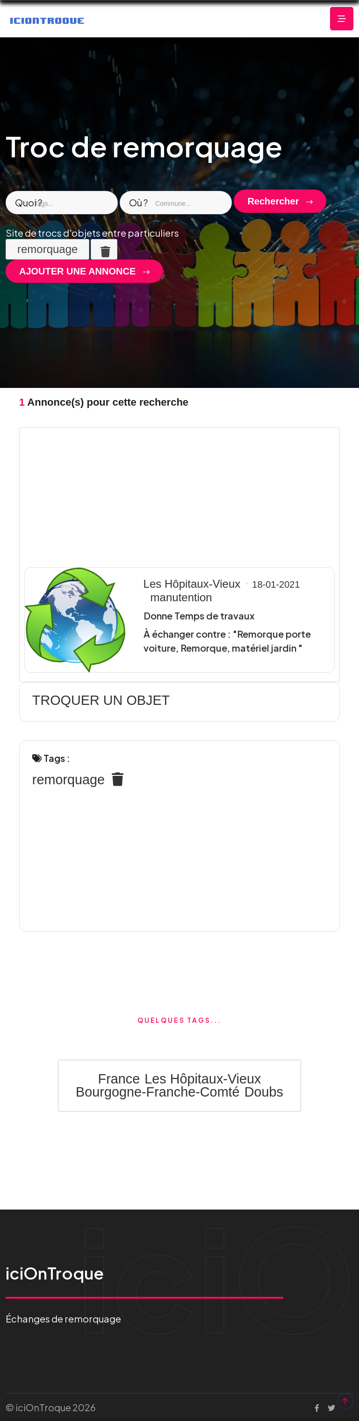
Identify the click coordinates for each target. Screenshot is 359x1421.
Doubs (263, 1091)
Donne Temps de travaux (199, 615)
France (119, 1078)
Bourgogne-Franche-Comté (158, 1091)
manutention (181, 597)
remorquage (68, 779)
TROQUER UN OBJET (101, 700)
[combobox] (62, 202)
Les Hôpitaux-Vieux (192, 583)
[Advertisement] (179, 494)
